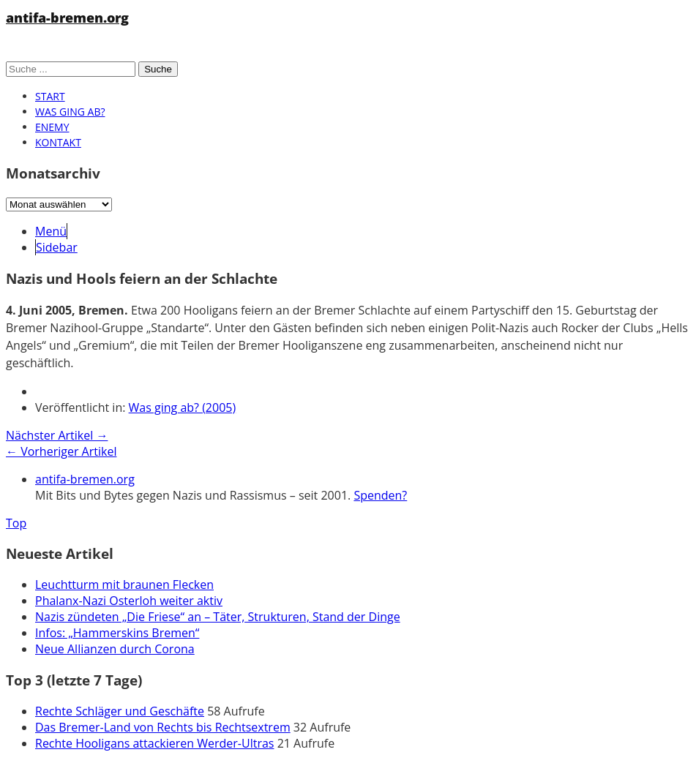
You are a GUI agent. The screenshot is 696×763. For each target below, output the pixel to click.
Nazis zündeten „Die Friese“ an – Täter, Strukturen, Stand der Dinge (217, 617)
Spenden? (380, 495)
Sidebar (57, 247)
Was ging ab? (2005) (182, 407)
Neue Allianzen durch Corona (115, 649)
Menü (51, 231)
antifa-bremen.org (67, 17)
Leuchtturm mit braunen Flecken (124, 584)
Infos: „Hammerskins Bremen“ (117, 633)
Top (16, 523)
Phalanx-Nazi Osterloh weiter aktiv (128, 601)
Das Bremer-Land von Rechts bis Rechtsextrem (163, 727)
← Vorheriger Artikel (61, 451)
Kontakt (58, 142)
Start (50, 96)
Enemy (52, 127)
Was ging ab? (70, 112)
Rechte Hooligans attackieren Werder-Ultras (154, 743)
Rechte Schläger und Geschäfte (119, 711)
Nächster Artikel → (57, 435)
